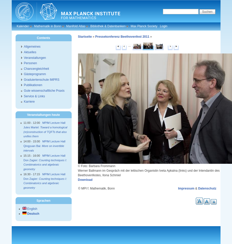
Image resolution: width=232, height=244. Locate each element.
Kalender (23, 26)
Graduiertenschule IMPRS (41, 80)
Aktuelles (30, 52)
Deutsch (31, 213)
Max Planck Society (144, 26)
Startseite (85, 36)
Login (163, 26)
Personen (30, 63)
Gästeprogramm (35, 74)
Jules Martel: (45, 132)
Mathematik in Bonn (47, 26)
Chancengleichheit (36, 69)
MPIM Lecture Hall (53, 122)
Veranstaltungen (35, 58)
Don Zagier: (45, 165)
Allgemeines (32, 46)
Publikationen (33, 85)
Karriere (29, 101)
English (29, 209)
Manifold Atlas (75, 26)
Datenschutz (207, 188)
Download (85, 180)
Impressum (186, 188)
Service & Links (34, 96)
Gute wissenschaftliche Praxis (44, 90)
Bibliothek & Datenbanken (107, 26)
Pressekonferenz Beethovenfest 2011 (122, 36)
